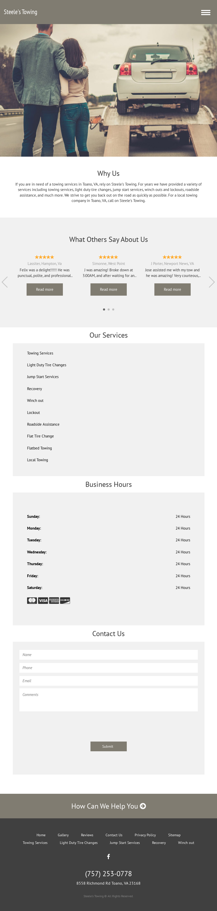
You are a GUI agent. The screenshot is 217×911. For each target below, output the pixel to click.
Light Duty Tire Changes (46, 364)
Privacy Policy (145, 835)
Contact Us (114, 835)
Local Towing (37, 459)
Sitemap (174, 835)
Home (41, 835)
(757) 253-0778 (108, 873)
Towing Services (40, 353)
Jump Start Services (43, 376)
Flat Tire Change (40, 436)
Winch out (35, 400)
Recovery (34, 388)
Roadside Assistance (43, 424)
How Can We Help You (108, 806)
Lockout (33, 412)
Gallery (63, 835)
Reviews (87, 835)
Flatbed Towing (39, 448)
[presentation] (58, 724)
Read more (44, 289)
